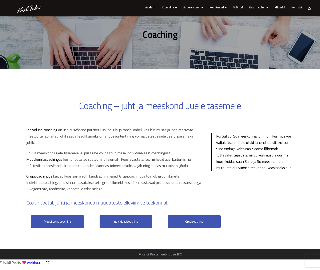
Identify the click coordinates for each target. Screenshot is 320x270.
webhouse (38, 262)
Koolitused (218, 7)
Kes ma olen (258, 7)
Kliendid (280, 7)
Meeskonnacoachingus (44, 159)
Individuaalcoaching (41, 130)
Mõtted (238, 7)
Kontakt (296, 7)
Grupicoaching (194, 221)
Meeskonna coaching (57, 221)
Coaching (169, 7)
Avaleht (150, 7)
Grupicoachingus (39, 176)
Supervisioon (193, 7)
